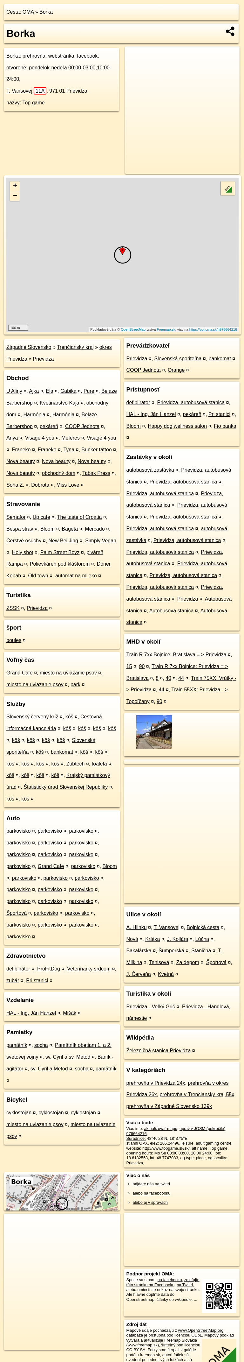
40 (168, 678)
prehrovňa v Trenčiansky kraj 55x (196, 1094)
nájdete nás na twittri (151, 1184)
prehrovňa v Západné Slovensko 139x (169, 1106)
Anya (12, 438)
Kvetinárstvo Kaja (59, 403)
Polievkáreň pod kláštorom (60, 564)
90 (142, 666)
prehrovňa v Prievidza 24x (155, 1083)
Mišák (69, 1013)
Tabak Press (96, 473)
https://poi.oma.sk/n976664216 (213, 329)
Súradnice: (136, 1138)
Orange (176, 370)
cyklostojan (18, 1112)
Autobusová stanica (171, 610)
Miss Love (67, 485)
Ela (49, 391)
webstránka (61, 56)
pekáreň (49, 426)
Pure (89, 391)
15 (129, 666)
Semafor (15, 517)
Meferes (70, 438)
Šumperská (171, 950)
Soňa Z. (15, 485)
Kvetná (166, 974)
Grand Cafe (19, 672)
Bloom (47, 529)
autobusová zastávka (150, 470)
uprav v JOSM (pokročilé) (202, 1128)
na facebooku (170, 1279)
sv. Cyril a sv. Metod (68, 1057)
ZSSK (13, 608)
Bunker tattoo (96, 449)
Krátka (152, 939)
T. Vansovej (26, 91)
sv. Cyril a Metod (49, 1068)
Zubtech (75, 763)
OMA (28, 12)
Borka (46, 12)
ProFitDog (48, 968)
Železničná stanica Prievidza (158, 1050)
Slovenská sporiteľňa (178, 358)
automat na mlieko (76, 575)
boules (13, 640)
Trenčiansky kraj (75, 347)
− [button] (15, 196)
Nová (132, 939)
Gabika (68, 391)
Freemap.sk (166, 329)
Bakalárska (139, 950)
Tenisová (159, 962)
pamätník (16, 1045)
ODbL (196, 1335)
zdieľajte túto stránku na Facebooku (163, 1282)
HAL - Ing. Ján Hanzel (31, 1013)
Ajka (34, 391)
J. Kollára (177, 939)
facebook (87, 56)
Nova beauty (20, 461)
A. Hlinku (136, 927)
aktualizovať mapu (160, 1128)
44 (181, 678)
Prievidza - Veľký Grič (150, 1006)
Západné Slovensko (28, 347)
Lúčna (202, 939)
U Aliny (14, 391)
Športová (16, 913)
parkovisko (18, 831)
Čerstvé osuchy (23, 540)
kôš (69, 716)
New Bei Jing (63, 540)
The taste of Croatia (79, 517)
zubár (12, 980)
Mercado (95, 529)
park (75, 684)
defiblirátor (18, 968)
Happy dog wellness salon (177, 426)
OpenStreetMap (133, 329)
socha (41, 1045)
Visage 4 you (39, 438)
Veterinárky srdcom (89, 968)
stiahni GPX (137, 1143)
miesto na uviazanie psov (68, 672)
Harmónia (34, 414)
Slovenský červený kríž (32, 716)
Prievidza (43, 359)
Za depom (187, 962)
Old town (38, 575)
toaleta (99, 763)
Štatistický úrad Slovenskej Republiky (66, 787)
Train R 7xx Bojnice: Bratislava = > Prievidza (176, 654)
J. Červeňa (138, 974)
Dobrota (40, 485)
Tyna (68, 449)
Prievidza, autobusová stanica (191, 402)
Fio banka (225, 426)
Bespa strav (19, 529)
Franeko (21, 449)
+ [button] (15, 186)
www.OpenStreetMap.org (200, 1330)
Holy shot (22, 552)
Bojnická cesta (202, 927)
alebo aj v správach (150, 1202)
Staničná (201, 950)
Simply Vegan (100, 540)
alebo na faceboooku (152, 1193)
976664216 (136, 1133)
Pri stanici (37, 980)
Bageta (70, 529)
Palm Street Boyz (60, 552)
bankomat (62, 752)
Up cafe (41, 517)
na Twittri (185, 1284)
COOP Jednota (82, 426)
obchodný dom (58, 473)
